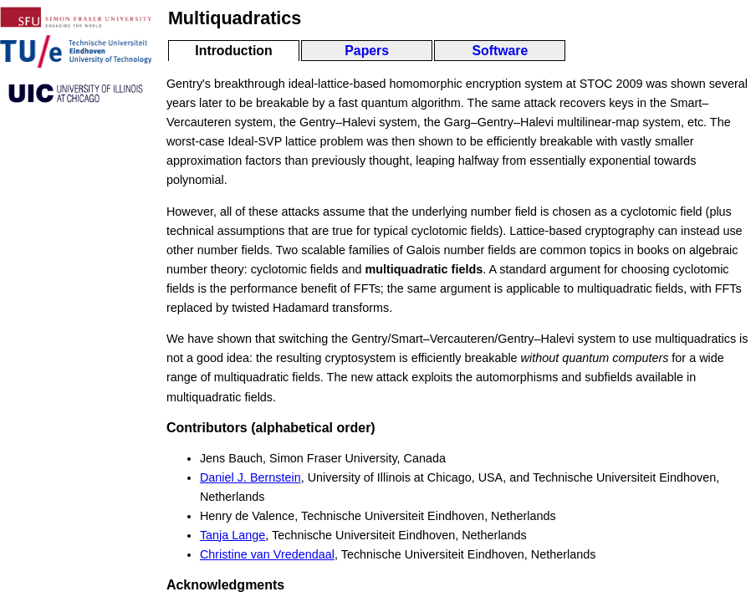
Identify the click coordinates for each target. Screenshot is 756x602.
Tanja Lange (232, 535)
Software (500, 50)
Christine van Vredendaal (267, 554)
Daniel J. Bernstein (250, 477)
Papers (367, 50)
